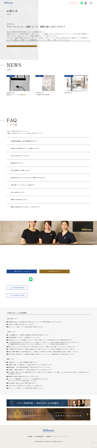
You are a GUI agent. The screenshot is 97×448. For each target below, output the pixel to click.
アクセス (55, 436)
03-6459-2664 (17, 287)
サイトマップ (63, 436)
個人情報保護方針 (39, 436)
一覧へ (16, 105)
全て (39, 76)
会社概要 (30, 436)
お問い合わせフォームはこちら (22, 271)
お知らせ (11, 76)
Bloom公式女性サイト (74, 3)
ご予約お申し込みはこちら (54, 271)
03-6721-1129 (17, 295)
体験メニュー (69, 76)
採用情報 (48, 436)
